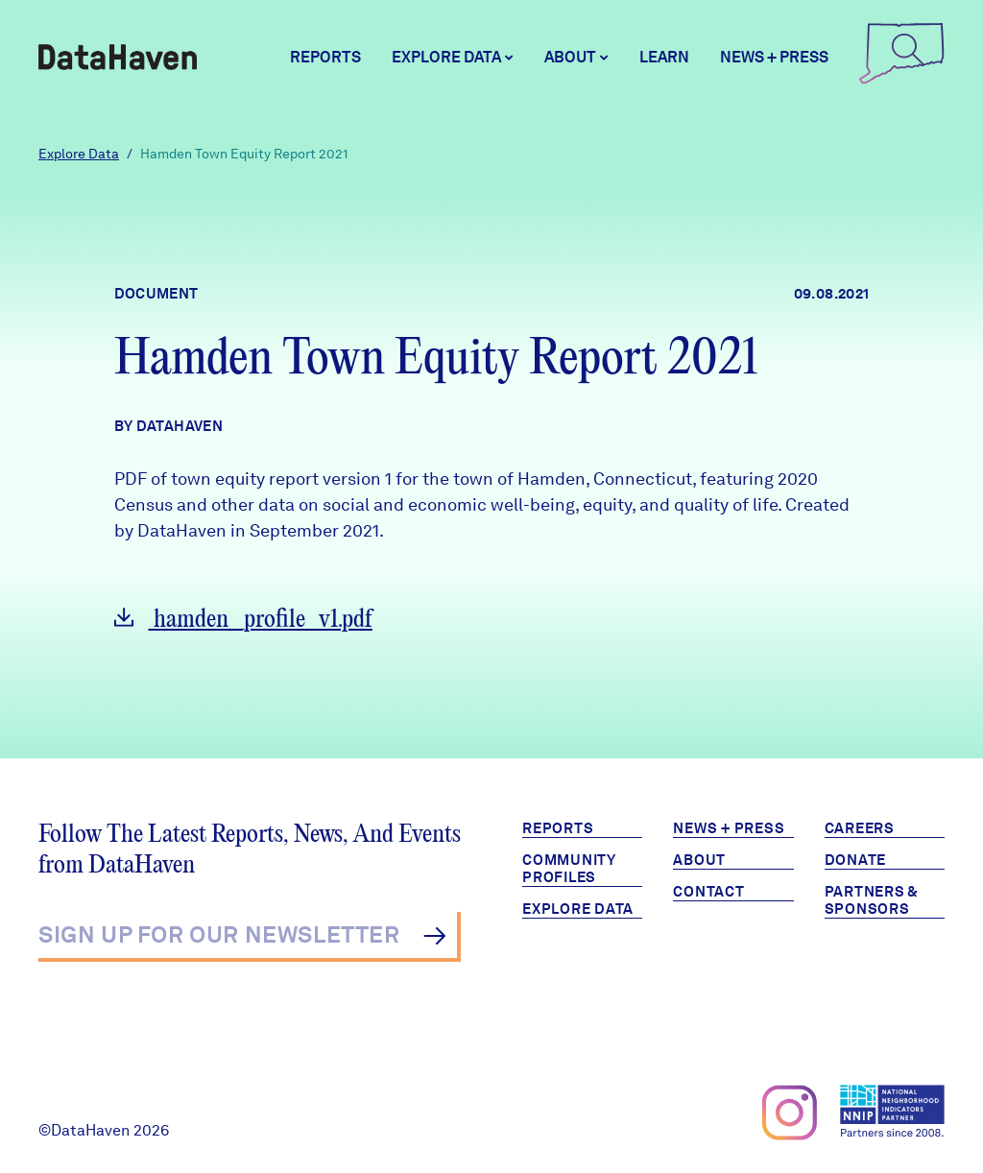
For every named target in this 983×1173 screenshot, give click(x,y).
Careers (860, 828)
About (699, 860)
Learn (664, 57)
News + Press (774, 57)
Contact (708, 891)
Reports (325, 57)
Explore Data (78, 153)
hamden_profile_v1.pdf (243, 620)
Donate (856, 860)
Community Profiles (569, 868)
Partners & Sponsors (872, 900)
